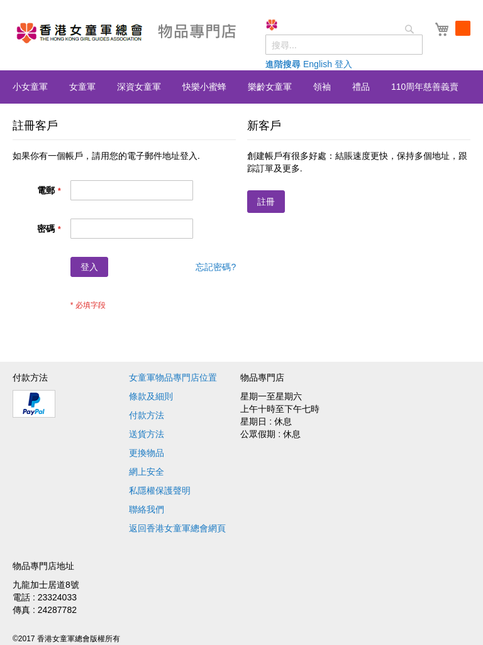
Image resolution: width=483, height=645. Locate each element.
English (317, 64)
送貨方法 (146, 434)
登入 (343, 64)
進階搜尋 (283, 64)
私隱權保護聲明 (160, 490)
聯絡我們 (146, 509)
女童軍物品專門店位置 (173, 377)
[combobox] (344, 45)
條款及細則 (151, 396)
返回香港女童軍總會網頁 (177, 528)
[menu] (241, 87)
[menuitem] (30, 87)
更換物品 (146, 453)
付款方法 (146, 415)
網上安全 (146, 472)
